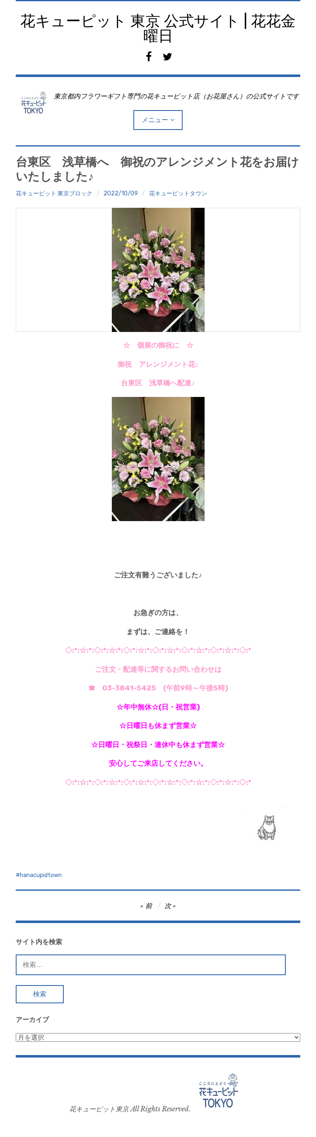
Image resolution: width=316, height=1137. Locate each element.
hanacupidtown (41, 875)
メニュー (155, 120)
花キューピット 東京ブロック (54, 193)
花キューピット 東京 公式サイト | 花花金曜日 (158, 28)
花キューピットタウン (178, 193)
